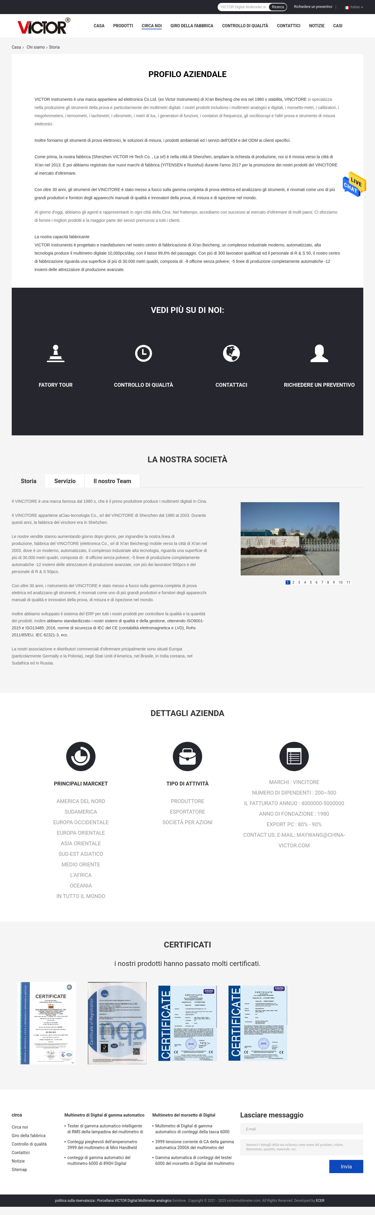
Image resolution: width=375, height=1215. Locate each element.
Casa (99, 25)
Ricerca (278, 7)
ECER (320, 1201)
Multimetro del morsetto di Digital (183, 1115)
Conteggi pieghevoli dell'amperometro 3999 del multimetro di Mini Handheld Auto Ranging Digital (102, 1145)
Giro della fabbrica (192, 25)
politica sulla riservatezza (75, 1201)
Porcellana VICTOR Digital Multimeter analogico (134, 1201)
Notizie (316, 25)
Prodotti (123, 25)
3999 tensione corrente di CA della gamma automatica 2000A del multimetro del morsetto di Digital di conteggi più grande (194, 1145)
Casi (337, 25)
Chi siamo (36, 47)
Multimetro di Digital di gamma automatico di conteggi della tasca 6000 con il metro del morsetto (192, 1130)
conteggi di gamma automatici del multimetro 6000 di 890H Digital (98, 1160)
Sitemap (19, 1169)
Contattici (288, 25)
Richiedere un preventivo (313, 7)
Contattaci (231, 385)
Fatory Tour (56, 385)
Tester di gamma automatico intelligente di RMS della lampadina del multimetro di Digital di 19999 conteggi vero (105, 1130)
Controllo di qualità (245, 25)
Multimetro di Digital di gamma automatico (104, 1115)
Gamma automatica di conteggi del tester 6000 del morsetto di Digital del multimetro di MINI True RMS (194, 1161)
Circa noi (152, 25)
